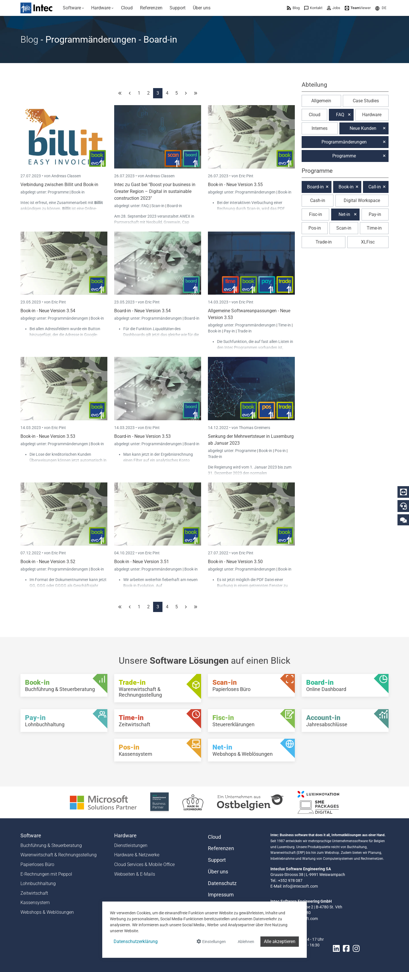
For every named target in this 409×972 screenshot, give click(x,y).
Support (217, 860)
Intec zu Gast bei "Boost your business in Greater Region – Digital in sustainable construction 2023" (154, 191)
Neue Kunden (363, 128)
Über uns (218, 872)
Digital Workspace (362, 200)
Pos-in (280, 450)
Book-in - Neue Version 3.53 (47, 436)
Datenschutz (222, 883)
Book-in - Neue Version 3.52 (47, 561)
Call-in (374, 187)
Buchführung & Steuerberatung (51, 845)
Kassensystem (35, 902)
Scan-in (157, 205)
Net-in (344, 214)
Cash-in (317, 200)
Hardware (371, 114)
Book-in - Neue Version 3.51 (141, 561)
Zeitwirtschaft (34, 893)
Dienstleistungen (130, 845)
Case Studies (366, 100)
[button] (381, 8)
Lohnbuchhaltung (38, 883)
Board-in (174, 205)
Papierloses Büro (37, 864)
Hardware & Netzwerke (136, 854)
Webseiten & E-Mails (134, 874)
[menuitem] (73, 8)
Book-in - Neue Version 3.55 (235, 184)
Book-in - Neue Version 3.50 (235, 561)
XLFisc (368, 242)
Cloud (314, 114)
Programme (59, 192)
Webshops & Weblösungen (47, 912)
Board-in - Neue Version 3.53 (142, 436)
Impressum (221, 895)
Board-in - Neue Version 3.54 (142, 310)
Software (30, 835)
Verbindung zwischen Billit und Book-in (59, 184)
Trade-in (244, 331)
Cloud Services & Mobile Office (144, 864)
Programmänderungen (255, 192)
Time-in (284, 325)
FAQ (145, 205)
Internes (319, 128)
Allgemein (321, 100)
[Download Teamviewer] (358, 8)
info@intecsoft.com (300, 886)
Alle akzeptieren (279, 941)
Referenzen (221, 848)
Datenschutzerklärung (136, 941)
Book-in (78, 192)
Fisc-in (315, 214)
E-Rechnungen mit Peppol (46, 874)
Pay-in (229, 331)
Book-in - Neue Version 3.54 (47, 310)
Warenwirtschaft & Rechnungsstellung (58, 854)
